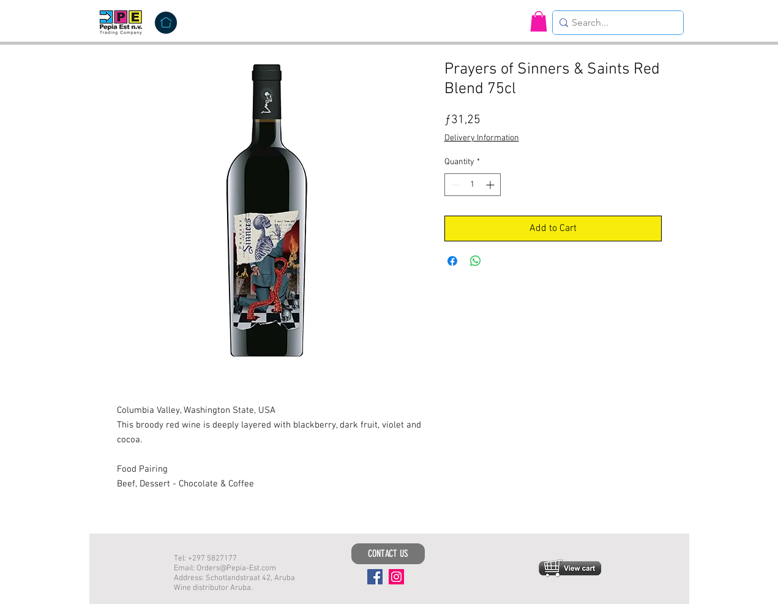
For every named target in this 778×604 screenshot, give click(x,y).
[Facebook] (375, 576)
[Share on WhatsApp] (475, 261)
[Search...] (614, 22)
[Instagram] (396, 576)
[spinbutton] (473, 184)
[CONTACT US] (388, 553)
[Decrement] (454, 184)
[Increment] (491, 184)
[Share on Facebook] (452, 261)
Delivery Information (481, 138)
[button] (538, 21)
